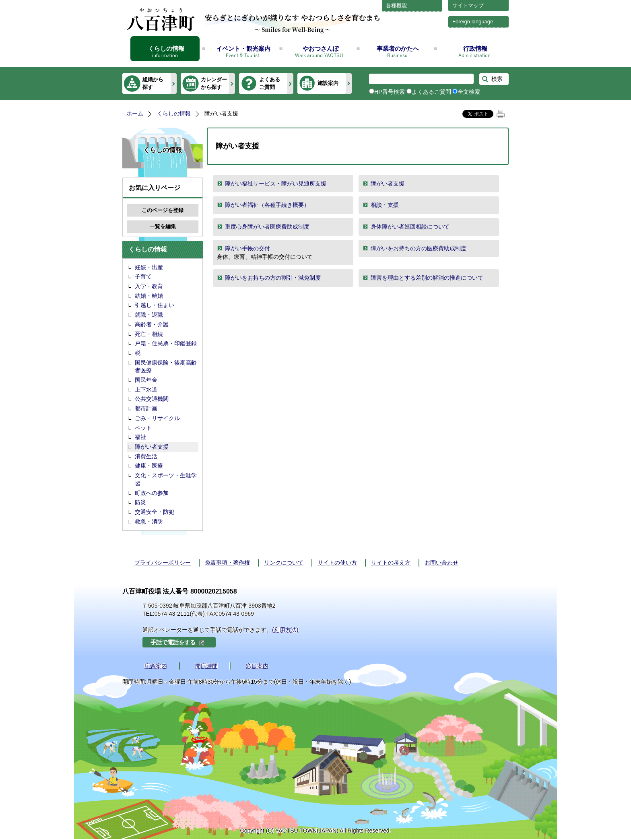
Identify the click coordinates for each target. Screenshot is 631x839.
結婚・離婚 (149, 296)
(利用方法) (285, 630)
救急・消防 (149, 521)
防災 (140, 502)
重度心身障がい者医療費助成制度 (267, 226)
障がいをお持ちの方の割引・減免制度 (273, 277)
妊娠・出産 (149, 267)
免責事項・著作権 (227, 562)
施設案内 (328, 83)
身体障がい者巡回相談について (410, 226)
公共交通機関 (152, 399)
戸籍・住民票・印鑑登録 (166, 343)
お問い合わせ (441, 562)
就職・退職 (149, 314)
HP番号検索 (389, 92)
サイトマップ (468, 5)
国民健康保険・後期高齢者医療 (166, 366)
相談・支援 (385, 205)
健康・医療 (149, 465)
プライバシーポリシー (162, 562)
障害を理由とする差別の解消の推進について (427, 277)
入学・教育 (149, 286)
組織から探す (152, 83)
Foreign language (472, 22)
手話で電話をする (177, 642)
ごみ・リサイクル (157, 418)
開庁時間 (206, 666)
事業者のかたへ (398, 48)
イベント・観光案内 (243, 48)
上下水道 (146, 389)
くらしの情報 (166, 48)
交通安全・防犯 (154, 512)
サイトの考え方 (390, 562)
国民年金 (146, 380)
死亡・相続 (149, 334)
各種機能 (396, 5)
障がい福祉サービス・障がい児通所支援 (275, 183)
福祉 (140, 437)
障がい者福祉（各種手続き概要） (267, 205)
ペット (143, 428)
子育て (143, 276)
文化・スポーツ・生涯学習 (166, 479)
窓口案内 (257, 666)
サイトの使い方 (337, 562)
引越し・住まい (154, 305)
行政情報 (475, 48)
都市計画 (146, 408)
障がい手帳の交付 (247, 248)
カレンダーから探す (214, 83)
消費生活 (146, 456)
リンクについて (283, 562)
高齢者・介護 (152, 324)
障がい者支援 (152, 446)
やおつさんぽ (321, 48)
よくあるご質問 (269, 83)
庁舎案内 (155, 666)
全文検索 (469, 92)
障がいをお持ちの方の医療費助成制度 (418, 248)
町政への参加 (152, 493)
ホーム (134, 113)
